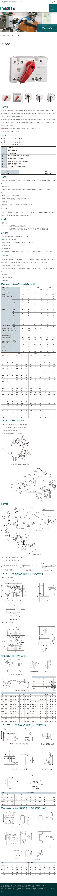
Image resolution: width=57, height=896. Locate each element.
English (53, 2)
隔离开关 (19, 35)
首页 (8, 35)
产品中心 (13, 35)
